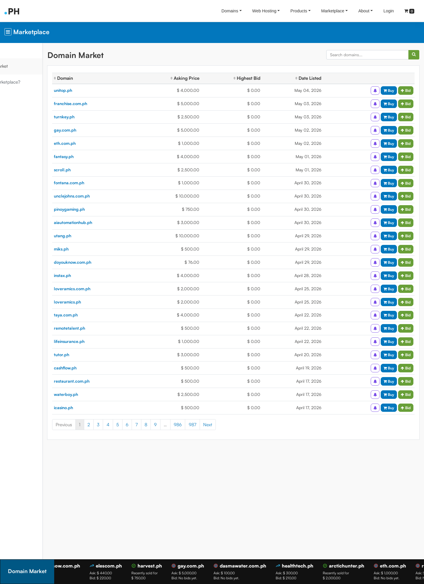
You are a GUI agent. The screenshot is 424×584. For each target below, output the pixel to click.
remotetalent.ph (97, 328)
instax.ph (90, 275)
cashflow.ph (93, 367)
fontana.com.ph (97, 182)
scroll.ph (90, 169)
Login (388, 11)
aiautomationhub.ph (101, 222)
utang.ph (91, 235)
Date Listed (315, 78)
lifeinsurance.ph (97, 341)
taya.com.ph (94, 314)
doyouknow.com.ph (101, 262)
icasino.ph (91, 407)
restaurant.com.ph (100, 381)
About (364, 11)
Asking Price (201, 78)
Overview (15, 50)
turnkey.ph (92, 116)
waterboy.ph (94, 394)
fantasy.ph (92, 156)
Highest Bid (258, 78)
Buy (388, 90)
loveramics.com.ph (100, 288)
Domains (229, 11)
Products (298, 11)
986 (206, 424)
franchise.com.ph (98, 103)
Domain (91, 78)
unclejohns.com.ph (100, 195)
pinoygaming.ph (97, 209)
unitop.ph (91, 90)
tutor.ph (89, 354)
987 (221, 424)
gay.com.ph (93, 129)
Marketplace (332, 11)
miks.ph (89, 248)
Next (236, 424)
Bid (406, 90)
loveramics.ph (95, 301)
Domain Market (21, 66)
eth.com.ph (93, 143)
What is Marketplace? (27, 82)
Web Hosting (264, 11)
